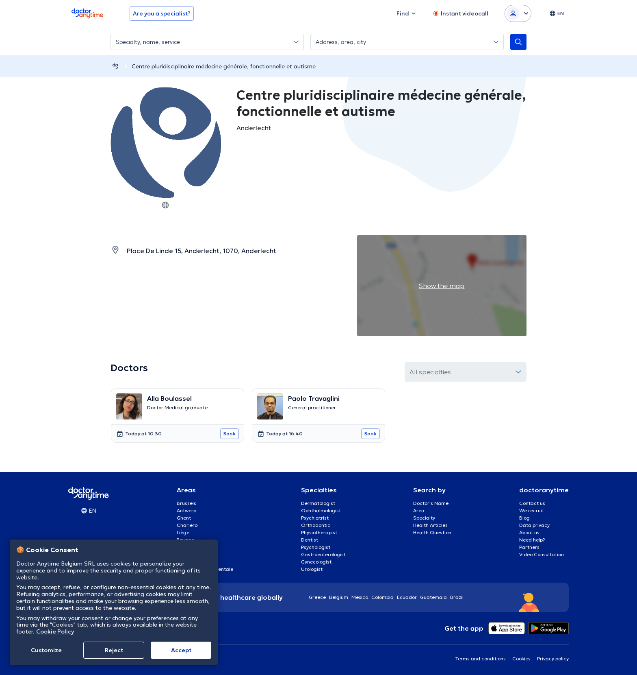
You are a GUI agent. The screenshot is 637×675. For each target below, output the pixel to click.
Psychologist (315, 547)
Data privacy (534, 525)
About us (529, 532)
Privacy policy (553, 658)
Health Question (432, 532)
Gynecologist (316, 562)
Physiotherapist (319, 532)
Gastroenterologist (323, 554)
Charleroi (188, 525)
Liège (183, 532)
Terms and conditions (480, 658)
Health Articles (430, 525)
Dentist (309, 540)
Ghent (184, 518)
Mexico (359, 597)
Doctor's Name (430, 503)
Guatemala (433, 597)
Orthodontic (315, 525)
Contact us (532, 503)
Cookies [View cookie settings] (521, 658)
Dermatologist (318, 503)
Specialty (424, 518)
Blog (524, 518)
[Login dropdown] (518, 13)
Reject (114, 650)
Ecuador (407, 597)
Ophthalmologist (321, 510)
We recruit (531, 510)
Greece (317, 597)
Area (419, 510)
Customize (46, 650)
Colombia (382, 597)
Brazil (457, 597)
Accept (181, 650)
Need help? (532, 540)
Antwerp (186, 510)
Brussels (186, 503)
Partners (529, 547)
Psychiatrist (315, 518)
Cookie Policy (55, 631)
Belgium (338, 597)
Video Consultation (541, 554)
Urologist (312, 569)
